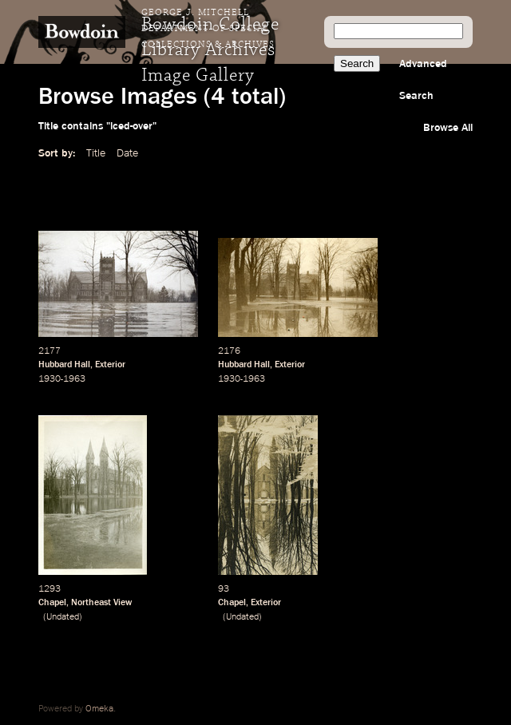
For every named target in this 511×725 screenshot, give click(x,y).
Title (95, 153)
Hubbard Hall (64, 365)
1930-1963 (61, 379)
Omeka (99, 709)
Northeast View (101, 603)
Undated (62, 617)
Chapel (52, 603)
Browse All (448, 127)
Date (127, 153)
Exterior (110, 365)
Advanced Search (423, 79)
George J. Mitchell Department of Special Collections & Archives (208, 28)
